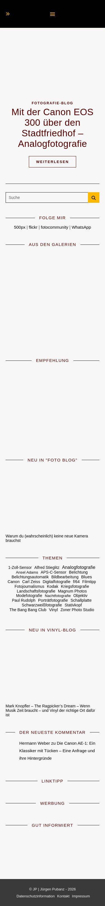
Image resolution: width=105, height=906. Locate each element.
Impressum (81, 896)
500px (19, 227)
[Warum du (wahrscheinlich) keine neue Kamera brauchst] (52, 498)
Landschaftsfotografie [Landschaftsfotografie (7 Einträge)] (36, 591)
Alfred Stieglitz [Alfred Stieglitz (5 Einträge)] (47, 568)
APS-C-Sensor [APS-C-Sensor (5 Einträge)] (53, 572)
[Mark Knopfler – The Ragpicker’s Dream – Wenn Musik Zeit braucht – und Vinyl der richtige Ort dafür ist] (52, 668)
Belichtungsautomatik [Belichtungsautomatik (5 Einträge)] (30, 577)
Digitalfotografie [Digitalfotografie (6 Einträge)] (57, 581)
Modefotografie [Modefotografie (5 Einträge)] (29, 596)
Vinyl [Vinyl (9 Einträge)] (53, 610)
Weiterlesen (52, 162)
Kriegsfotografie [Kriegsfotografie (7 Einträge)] (75, 586)
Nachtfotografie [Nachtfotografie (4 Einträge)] (58, 596)
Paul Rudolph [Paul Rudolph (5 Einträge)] (24, 600)
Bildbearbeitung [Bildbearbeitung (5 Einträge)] (64, 577)
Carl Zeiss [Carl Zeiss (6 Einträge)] (31, 581)
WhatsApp (81, 227)
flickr (33, 227)
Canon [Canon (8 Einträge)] (14, 581)
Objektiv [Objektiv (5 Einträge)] (80, 596)
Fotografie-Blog (52, 103)
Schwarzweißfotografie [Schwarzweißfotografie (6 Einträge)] (42, 605)
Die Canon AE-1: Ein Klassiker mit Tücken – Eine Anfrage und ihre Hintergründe (57, 751)
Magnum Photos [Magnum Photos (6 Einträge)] (72, 591)
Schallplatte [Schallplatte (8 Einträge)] (81, 600)
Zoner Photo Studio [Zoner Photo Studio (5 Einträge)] (77, 610)
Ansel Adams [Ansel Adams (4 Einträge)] (27, 572)
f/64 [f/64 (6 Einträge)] (76, 581)
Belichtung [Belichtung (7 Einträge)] (78, 572)
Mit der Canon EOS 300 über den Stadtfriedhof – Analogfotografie (52, 128)
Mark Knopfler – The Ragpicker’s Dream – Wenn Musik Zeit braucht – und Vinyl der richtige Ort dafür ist (50, 710)
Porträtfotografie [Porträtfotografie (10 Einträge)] (53, 600)
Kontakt (63, 896)
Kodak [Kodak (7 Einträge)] (52, 586)
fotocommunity (54, 227)
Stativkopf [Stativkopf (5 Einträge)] (73, 605)
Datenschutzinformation (36, 896)
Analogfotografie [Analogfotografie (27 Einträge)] (78, 567)
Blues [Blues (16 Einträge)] (86, 577)
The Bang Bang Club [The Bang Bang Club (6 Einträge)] (28, 610)
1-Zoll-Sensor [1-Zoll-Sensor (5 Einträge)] (20, 568)
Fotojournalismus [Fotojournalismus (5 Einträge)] (29, 586)
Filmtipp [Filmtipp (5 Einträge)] (89, 582)
